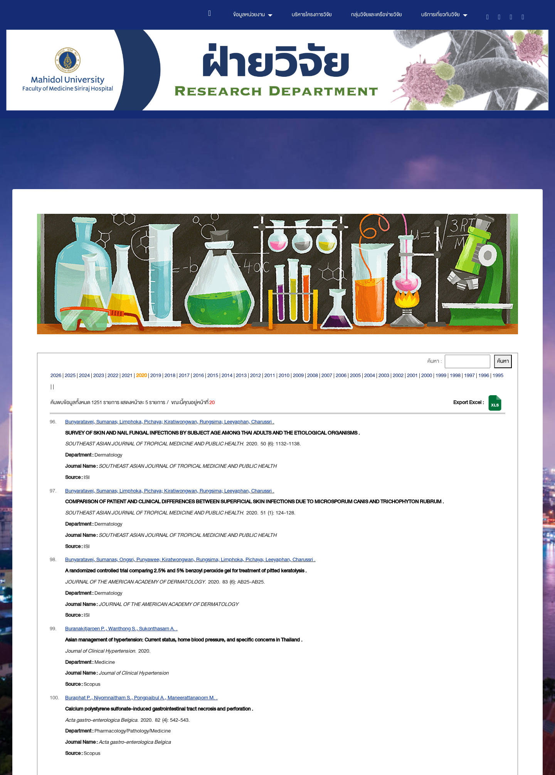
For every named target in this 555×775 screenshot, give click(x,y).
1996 (483, 375)
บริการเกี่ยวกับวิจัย (440, 14)
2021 (127, 375)
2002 (398, 375)
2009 (298, 375)
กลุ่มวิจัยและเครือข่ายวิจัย (376, 14)
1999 (441, 375)
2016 (198, 375)
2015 (212, 375)
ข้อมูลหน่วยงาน (249, 14)
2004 (369, 375)
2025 (70, 375)
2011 (269, 375)
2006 (341, 375)
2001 (412, 375)
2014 (227, 375)
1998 (455, 375)
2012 (255, 375)
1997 (469, 375)
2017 (184, 375)
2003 (383, 375)
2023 (98, 375)
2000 (426, 375)
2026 (55, 375)
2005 (355, 375)
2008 (312, 375)
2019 (155, 375)
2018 (170, 375)
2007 (326, 375)
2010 (284, 375)
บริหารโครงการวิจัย (312, 14)
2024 (84, 375)
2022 (113, 375)
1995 (498, 375)
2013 (241, 375)
